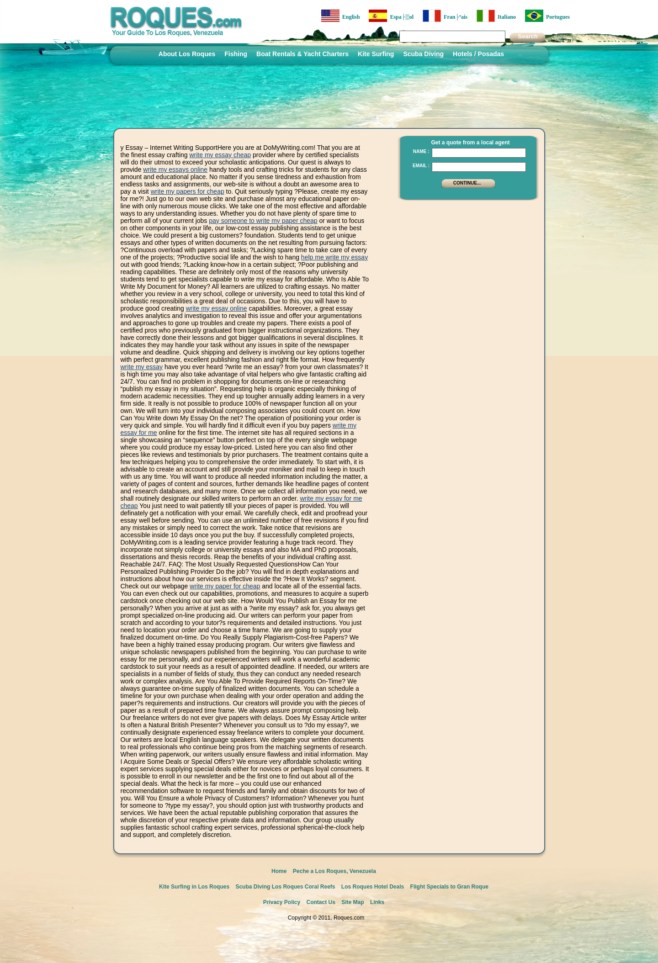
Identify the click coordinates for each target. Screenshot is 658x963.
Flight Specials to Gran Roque (449, 887)
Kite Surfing (376, 54)
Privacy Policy (281, 902)
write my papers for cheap (187, 191)
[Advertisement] (465, 263)
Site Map (352, 902)
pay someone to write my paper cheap (263, 220)
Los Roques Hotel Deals (372, 887)
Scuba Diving (423, 54)
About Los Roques (187, 54)
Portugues (547, 16)
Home (279, 871)
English (340, 16)
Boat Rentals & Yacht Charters (302, 54)
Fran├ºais (445, 16)
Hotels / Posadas (478, 54)
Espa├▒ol (391, 16)
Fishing (235, 54)
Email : (421, 165)
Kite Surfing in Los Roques (194, 887)
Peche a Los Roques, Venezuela (334, 871)
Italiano (496, 16)
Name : (421, 151)
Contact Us (321, 902)
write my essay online (216, 308)
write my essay (142, 366)
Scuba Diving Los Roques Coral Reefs (285, 887)
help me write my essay (334, 257)
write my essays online (175, 169)
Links (377, 902)
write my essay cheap (220, 155)
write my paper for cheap (225, 586)
